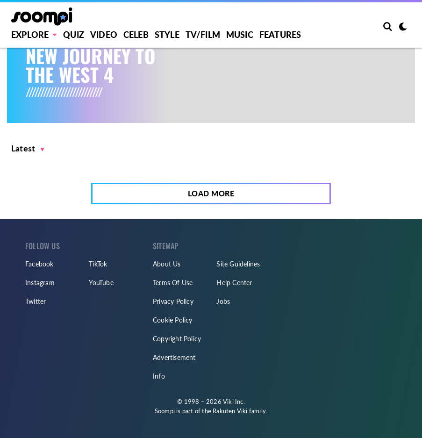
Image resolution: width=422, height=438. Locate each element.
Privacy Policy (173, 301)
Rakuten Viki (230, 411)
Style (167, 34)
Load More (211, 193)
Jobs (223, 301)
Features (280, 34)
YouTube (101, 283)
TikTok (98, 264)
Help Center (234, 283)
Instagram (40, 283)
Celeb (136, 34)
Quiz (73, 34)
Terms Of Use (173, 283)
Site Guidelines (238, 264)
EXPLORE (30, 34)
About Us (167, 264)
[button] (27, 148)
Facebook (39, 264)
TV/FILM (203, 34)
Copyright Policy (177, 339)
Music (239, 34)
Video (103, 34)
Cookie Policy (173, 320)
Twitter (35, 301)
